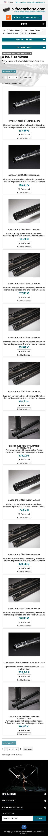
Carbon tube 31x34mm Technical (24, 121)
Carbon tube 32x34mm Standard (24, 229)
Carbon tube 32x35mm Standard (24, 500)
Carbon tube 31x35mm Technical (24, 175)
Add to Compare (24, 138)
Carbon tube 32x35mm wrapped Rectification (24, 718)
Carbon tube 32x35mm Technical (24, 554)
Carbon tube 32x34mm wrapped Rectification (24, 447)
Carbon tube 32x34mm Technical (24, 283)
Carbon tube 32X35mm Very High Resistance (24, 663)
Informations (24, 47)
